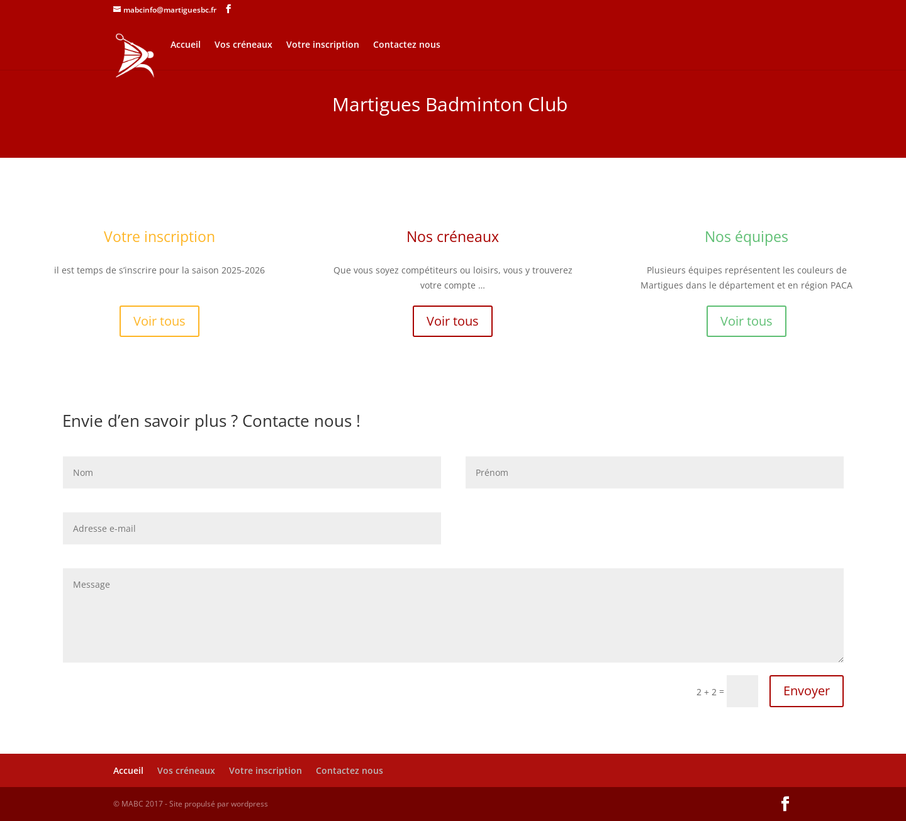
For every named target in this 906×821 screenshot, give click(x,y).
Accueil (186, 45)
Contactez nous (406, 45)
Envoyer (806, 690)
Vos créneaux (243, 45)
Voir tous (159, 320)
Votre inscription (322, 45)
